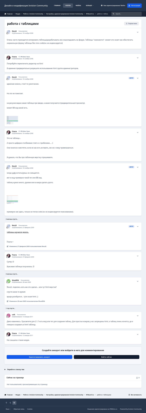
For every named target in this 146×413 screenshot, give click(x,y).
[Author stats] (137, 32)
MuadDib (15, 280)
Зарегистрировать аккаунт (39, 357)
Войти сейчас (106, 357)
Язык (8, 409)
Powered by (131, 409)
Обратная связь (19, 409)
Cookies (29, 409)
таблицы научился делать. (18, 232)
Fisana (14, 57)
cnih (13, 315)
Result (14, 31)
